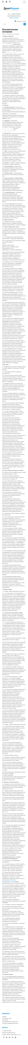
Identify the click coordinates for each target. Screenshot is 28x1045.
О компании (5, 1020)
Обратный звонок (14, 17)
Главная (4, 34)
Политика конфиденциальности (10, 1023)
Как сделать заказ (6, 1018)
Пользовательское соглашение (10, 1021)
